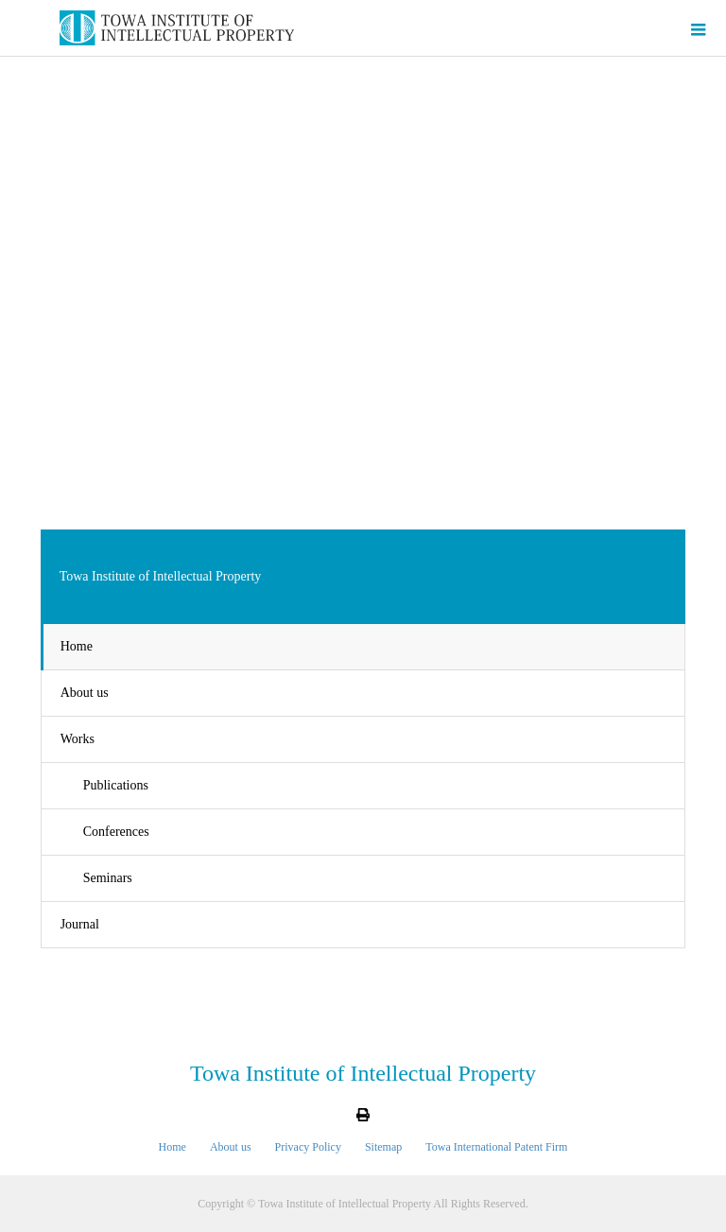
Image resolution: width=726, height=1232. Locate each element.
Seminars (107, 878)
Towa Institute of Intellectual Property (363, 1073)
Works (77, 739)
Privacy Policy (308, 1147)
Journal (79, 924)
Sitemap (383, 1147)
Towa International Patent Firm (496, 1147)
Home (76, 646)
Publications (115, 785)
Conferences (116, 831)
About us (84, 692)
